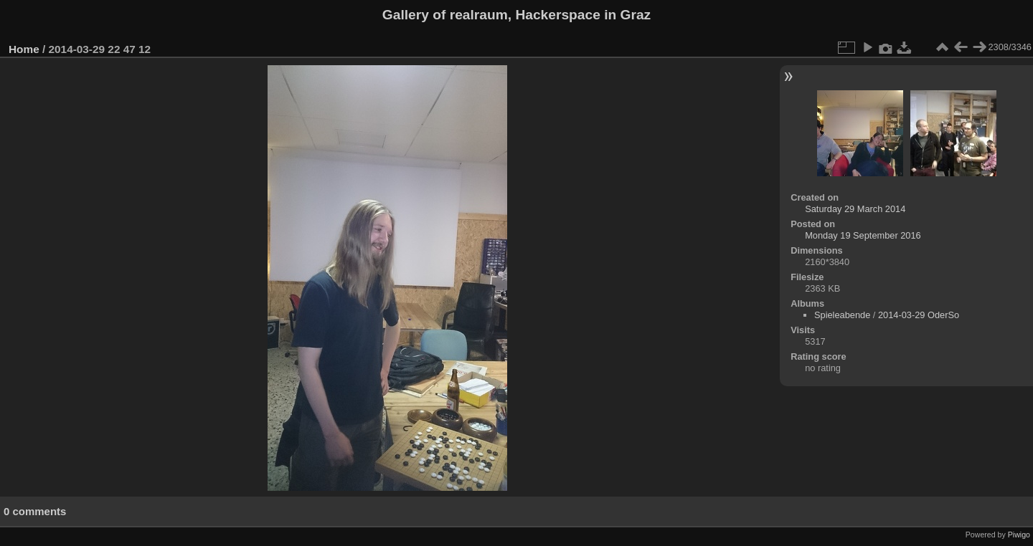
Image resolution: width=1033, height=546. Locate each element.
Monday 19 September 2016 (863, 235)
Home (24, 49)
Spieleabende (842, 315)
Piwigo (1019, 534)
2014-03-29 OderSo (918, 315)
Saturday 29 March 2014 (855, 208)
